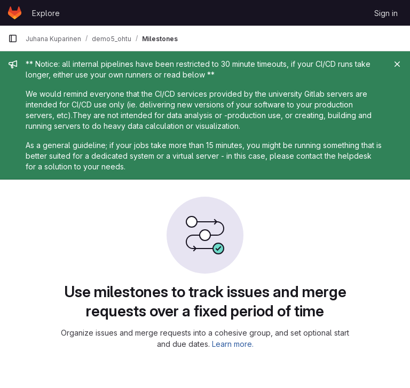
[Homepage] (14, 12)
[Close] (397, 64)
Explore (46, 13)
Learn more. (233, 343)
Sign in (386, 13)
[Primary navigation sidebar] (12, 38)
